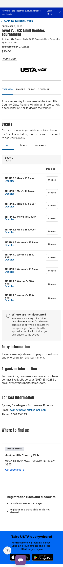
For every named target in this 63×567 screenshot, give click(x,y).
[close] (59, 12)
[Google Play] (42, 557)
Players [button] (20, 89)
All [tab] (7, 145)
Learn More (49, 12)
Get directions (13, 469)
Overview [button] (7, 89)
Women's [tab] (40, 145)
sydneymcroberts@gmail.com (28, 410)
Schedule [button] (44, 89)
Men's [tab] (24, 145)
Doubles (9, 180)
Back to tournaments (18, 21)
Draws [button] (32, 89)
